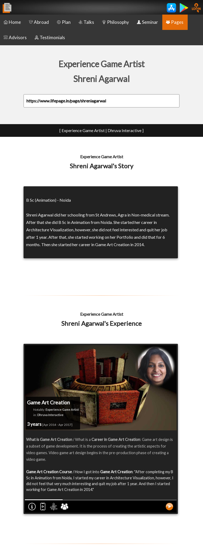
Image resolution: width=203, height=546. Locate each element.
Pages (174, 22)
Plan (64, 22)
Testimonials (50, 37)
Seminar (147, 22)
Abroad (39, 22)
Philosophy (115, 22)
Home (12, 22)
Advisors (15, 37)
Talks (86, 22)
